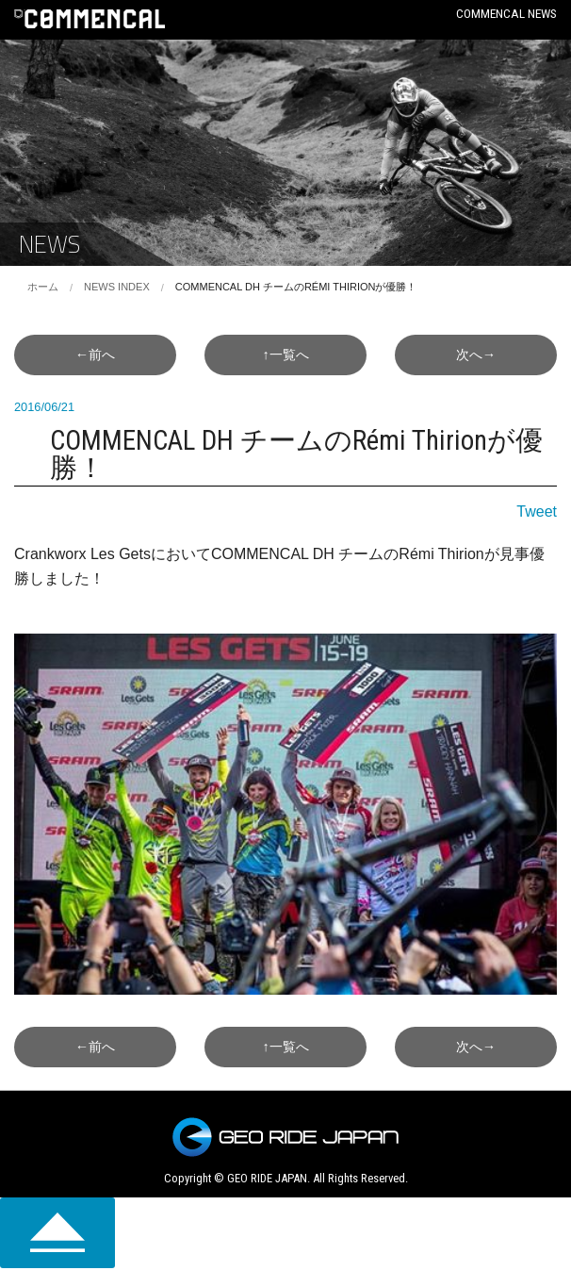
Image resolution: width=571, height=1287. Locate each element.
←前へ (95, 354)
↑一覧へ (285, 354)
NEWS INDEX (117, 286)
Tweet (536, 511)
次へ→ (476, 354)
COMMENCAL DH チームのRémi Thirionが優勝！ (296, 286)
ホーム (42, 286)
